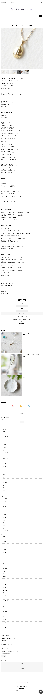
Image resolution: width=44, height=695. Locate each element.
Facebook (22, 671)
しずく (2, 456)
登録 (4, 656)
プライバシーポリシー (6, 642)
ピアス (4, 434)
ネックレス (5, 431)
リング (4, 447)
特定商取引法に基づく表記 (7, 644)
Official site (22, 663)
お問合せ (4, 640)
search (12, 2)
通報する (22, 321)
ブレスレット (5, 450)
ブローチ (5, 469)
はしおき (5, 630)
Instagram (22, 666)
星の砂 (2, 496)
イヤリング (5, 436)
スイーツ (3, 571)
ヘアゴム (5, 627)
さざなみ (3, 485)
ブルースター (4, 590)
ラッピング (22, 303)
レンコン (3, 439)
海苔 (2, 579)
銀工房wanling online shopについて (9, 638)
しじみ (2, 544)
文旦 (2, 534)
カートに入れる (22, 313)
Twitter (22, 668)
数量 (22, 308)
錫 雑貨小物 (3, 622)
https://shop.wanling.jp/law (6, 285)
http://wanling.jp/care (5, 275)
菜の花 (2, 560)
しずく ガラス (4, 509)
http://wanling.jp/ (4, 293)
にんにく (3, 520)
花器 (4, 624)
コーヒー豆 (3, 429)
